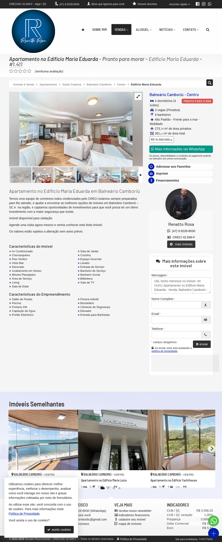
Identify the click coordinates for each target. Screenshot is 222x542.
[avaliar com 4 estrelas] (25, 71)
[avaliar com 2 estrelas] (16, 71)
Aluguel (144, 29)
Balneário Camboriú (165, 94)
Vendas (121, 29)
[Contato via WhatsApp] (213, 521)
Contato (191, 29)
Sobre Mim (99, 29)
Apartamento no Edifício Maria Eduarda (54, 59)
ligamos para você (78, 515)
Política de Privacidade (133, 538)
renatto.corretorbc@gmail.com (86, 519)
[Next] (211, 448)
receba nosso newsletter (135, 510)
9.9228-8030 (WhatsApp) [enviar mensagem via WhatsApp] (86, 510)
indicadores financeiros (134, 515)
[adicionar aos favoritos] (139, 480)
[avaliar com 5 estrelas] (29, 71)
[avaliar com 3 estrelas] (20, 71)
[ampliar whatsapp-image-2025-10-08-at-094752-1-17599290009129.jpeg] (70, 129)
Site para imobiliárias (186, 539)
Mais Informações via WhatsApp (178, 149)
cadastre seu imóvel (132, 519)
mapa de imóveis (130, 523)
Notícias (167, 29)
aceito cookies (59, 529)
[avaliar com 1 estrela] (11, 71)
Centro (191, 94)
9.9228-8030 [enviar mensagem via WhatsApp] (69, 4)
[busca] (208, 29)
